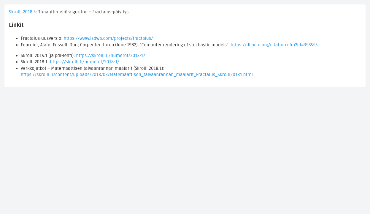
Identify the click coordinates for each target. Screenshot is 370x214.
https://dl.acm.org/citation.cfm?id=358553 (274, 45)
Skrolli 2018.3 (22, 12)
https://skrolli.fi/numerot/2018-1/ (84, 61)
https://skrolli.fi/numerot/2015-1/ (110, 55)
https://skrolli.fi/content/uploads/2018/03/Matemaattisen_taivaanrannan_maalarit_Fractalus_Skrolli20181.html (137, 74)
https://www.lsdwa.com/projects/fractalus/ (108, 38)
